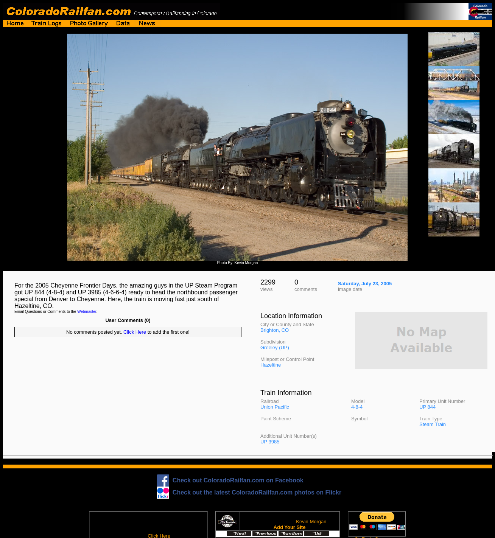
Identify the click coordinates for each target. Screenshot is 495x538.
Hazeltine (270, 365)
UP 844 (427, 407)
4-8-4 (357, 407)
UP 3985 (269, 442)
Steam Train (432, 424)
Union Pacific (274, 407)
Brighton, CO (274, 330)
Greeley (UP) (274, 347)
